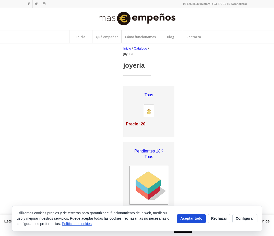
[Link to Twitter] (36, 4)
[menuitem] (80, 36)
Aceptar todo (191, 218)
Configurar (245, 218)
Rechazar (219, 218)
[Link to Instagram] (44, 4)
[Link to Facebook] (28, 4)
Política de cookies (77, 224)
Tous (149, 95)
